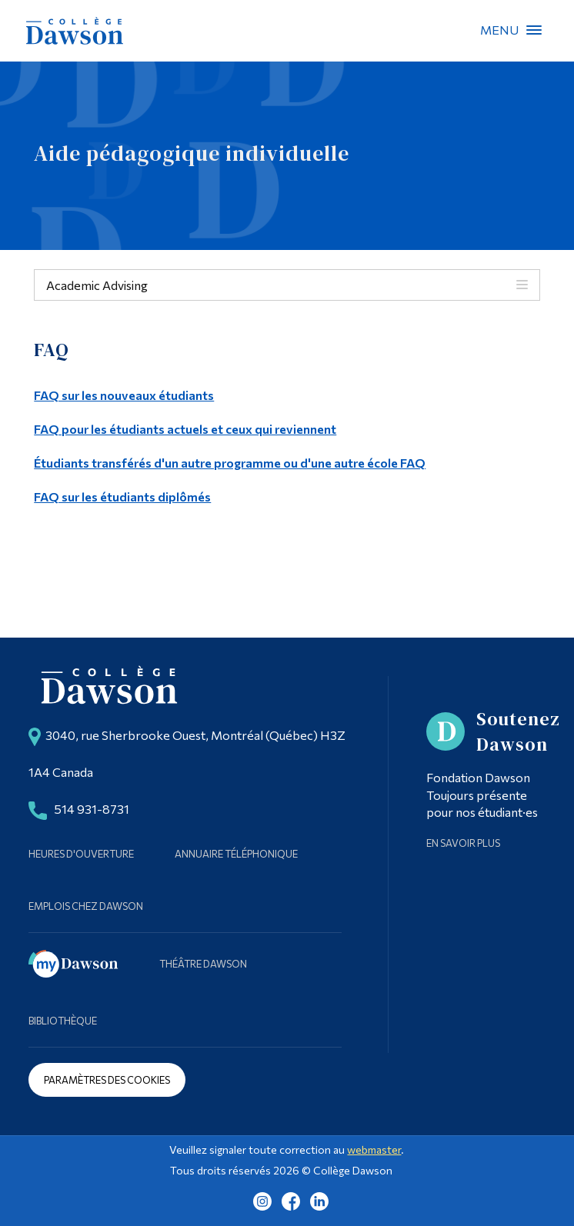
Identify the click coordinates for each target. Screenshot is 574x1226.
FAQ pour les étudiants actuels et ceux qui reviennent (185, 428)
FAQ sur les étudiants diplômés (122, 496)
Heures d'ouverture (81, 854)
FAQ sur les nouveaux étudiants (124, 395)
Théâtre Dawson (203, 964)
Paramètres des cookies (107, 1080)
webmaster (374, 1149)
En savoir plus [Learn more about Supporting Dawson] (463, 843)
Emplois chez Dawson (85, 906)
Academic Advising (97, 285)
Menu (534, 30)
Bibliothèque (62, 1020)
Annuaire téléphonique (236, 854)
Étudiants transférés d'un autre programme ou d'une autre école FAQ (229, 462)
